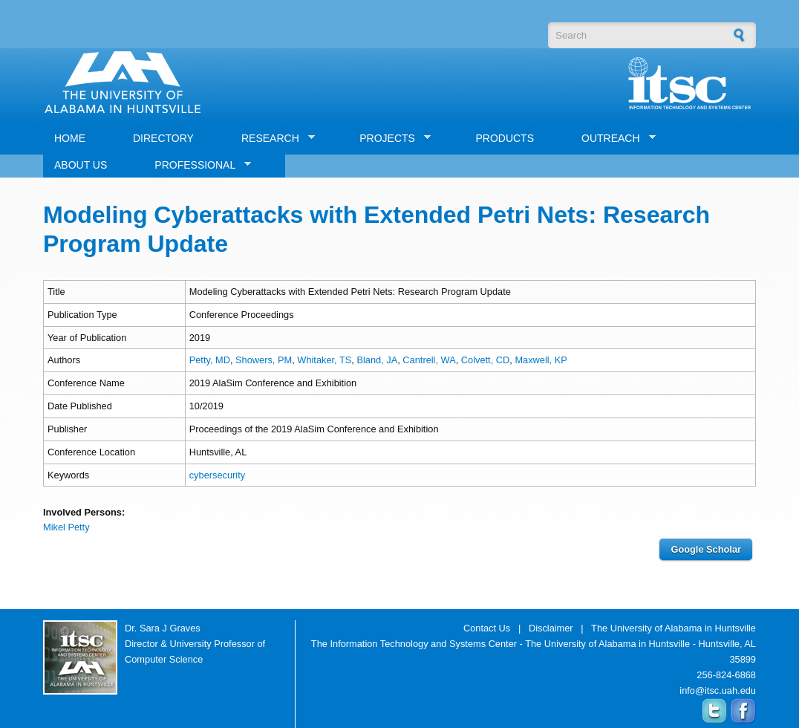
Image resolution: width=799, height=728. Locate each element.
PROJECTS (389, 138)
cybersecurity (217, 475)
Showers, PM (263, 359)
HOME (69, 138)
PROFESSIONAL (197, 165)
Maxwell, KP (541, 359)
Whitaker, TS (324, 359)
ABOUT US (80, 165)
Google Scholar (706, 549)
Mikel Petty (66, 527)
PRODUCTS (504, 138)
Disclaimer (551, 628)
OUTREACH (613, 138)
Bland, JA (376, 359)
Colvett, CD (485, 359)
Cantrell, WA (428, 359)
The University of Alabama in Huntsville (673, 628)
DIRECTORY (163, 138)
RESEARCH (272, 138)
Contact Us (486, 628)
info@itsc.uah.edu (717, 690)
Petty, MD (209, 359)
